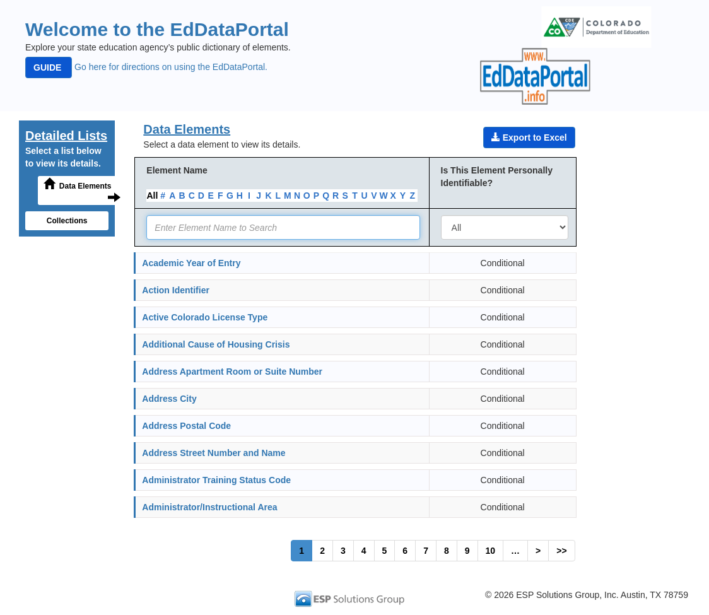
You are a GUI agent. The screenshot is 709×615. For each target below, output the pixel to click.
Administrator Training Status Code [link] (216, 480)
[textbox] (283, 227)
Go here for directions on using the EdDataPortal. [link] (146, 67)
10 (491, 551)
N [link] (297, 195)
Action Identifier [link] (175, 290)
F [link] (220, 195)
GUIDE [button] (48, 67)
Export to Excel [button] (529, 137)
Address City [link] (169, 399)
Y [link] (403, 195)
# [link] (162, 195)
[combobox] (504, 227)
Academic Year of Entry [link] (191, 263)
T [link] (355, 195)
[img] (596, 27)
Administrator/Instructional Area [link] (209, 507)
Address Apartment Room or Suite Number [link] (232, 371)
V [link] (374, 195)
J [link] (258, 195)
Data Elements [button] (82, 189)
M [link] (287, 195)
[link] (354, 598)
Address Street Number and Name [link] (213, 453)
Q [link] (325, 195)
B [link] (182, 195)
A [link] (172, 195)
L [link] (278, 195)
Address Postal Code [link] (186, 426)
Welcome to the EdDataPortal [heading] (157, 29)
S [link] (345, 195)
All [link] (152, 195)
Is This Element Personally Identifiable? (497, 176)
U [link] (364, 195)
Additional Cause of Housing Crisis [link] (216, 344)
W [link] (383, 195)
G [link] (229, 195)
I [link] (249, 195)
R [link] (335, 195)
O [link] (306, 195)
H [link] (240, 195)
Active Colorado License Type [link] (204, 317)
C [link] (192, 195)
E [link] (210, 195)
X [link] (393, 195)
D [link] (201, 195)
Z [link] (413, 195)
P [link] (316, 195)
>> (561, 551)
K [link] (268, 195)
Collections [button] (67, 220)
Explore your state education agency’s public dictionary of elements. (158, 47)
